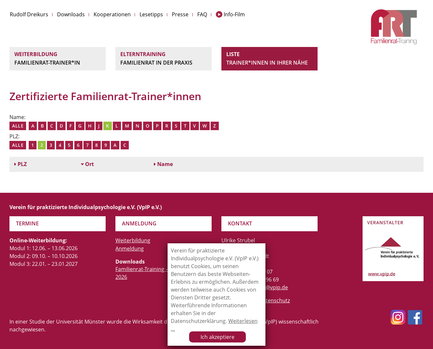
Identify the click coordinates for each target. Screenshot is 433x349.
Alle (17, 126)
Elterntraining (163, 59)
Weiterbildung (57, 59)
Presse (180, 14)
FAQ (202, 14)
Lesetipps (151, 14)
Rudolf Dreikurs (29, 14)
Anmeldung (129, 248)
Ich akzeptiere (217, 337)
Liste (269, 59)
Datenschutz (274, 300)
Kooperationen (112, 14)
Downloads (71, 14)
